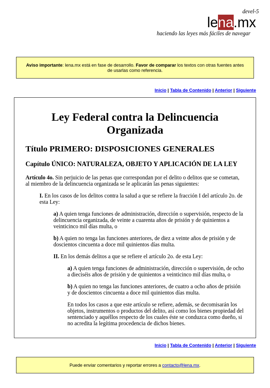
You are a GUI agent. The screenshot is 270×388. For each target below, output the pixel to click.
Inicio (160, 90)
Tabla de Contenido (190, 90)
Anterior (223, 90)
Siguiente (246, 90)
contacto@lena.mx (180, 365)
